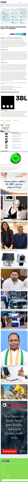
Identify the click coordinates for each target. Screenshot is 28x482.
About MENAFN (4, 474)
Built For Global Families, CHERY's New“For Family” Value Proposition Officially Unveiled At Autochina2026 (13, 311)
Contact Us (3, 472)
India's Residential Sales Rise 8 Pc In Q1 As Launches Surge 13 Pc (14, 384)
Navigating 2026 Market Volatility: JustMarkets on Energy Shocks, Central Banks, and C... (11, 168)
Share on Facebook (12, 35)
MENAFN (2, 39)
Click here (7, 465)
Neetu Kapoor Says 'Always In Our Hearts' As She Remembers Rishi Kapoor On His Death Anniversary (14, 251)
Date (2, 35)
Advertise (3, 473)
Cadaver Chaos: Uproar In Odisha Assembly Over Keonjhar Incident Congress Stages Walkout (13, 367)
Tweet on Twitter (17, 35)
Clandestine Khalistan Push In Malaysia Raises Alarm (12, 400)
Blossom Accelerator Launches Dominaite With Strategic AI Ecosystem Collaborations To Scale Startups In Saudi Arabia (13, 330)
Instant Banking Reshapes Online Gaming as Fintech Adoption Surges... (9, 169)
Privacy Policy (3, 471)
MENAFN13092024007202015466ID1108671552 (10, 93)
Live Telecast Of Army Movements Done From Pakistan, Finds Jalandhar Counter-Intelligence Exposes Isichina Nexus (14, 269)
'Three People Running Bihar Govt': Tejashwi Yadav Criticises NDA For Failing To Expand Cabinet (13, 291)
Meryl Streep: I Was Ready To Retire (8, 222)
